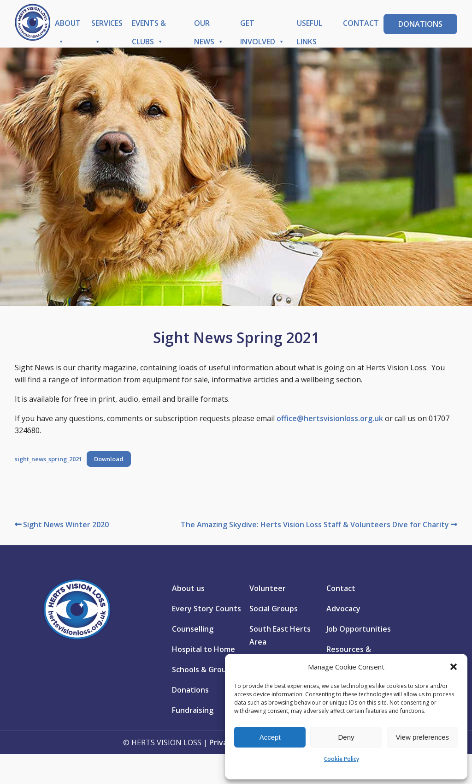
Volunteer (267, 588)
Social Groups (273, 608)
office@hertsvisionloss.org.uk (330, 418)
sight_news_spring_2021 (48, 459)
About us (188, 588)
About (68, 25)
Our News (209, 25)
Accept (270, 737)
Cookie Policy (341, 759)
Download (109, 459)
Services (107, 25)
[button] (453, 666)
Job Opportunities (358, 629)
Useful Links (309, 25)
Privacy (222, 742)
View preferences (422, 737)
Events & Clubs (149, 25)
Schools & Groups (203, 669)
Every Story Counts (206, 608)
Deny (346, 737)
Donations (420, 24)
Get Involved (262, 25)
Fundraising (192, 710)
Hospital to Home (203, 649)
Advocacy (343, 608)
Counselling (192, 629)
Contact (361, 23)
